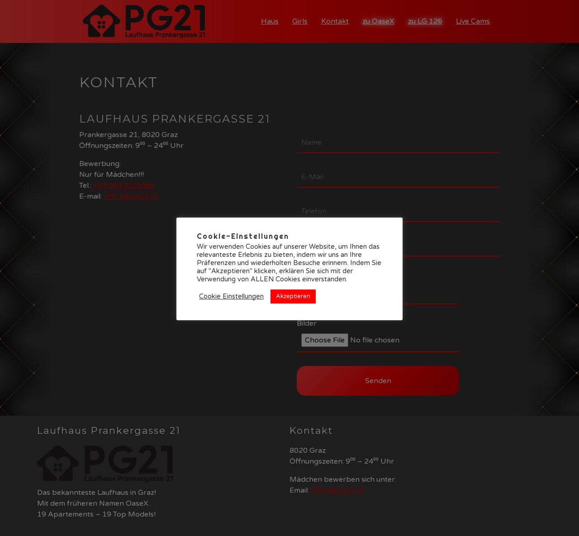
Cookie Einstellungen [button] (231, 296)
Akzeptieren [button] (293, 296)
